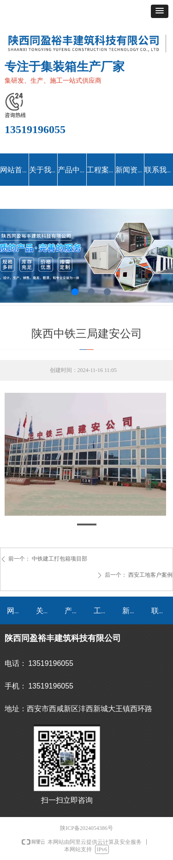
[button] (159, 11)
